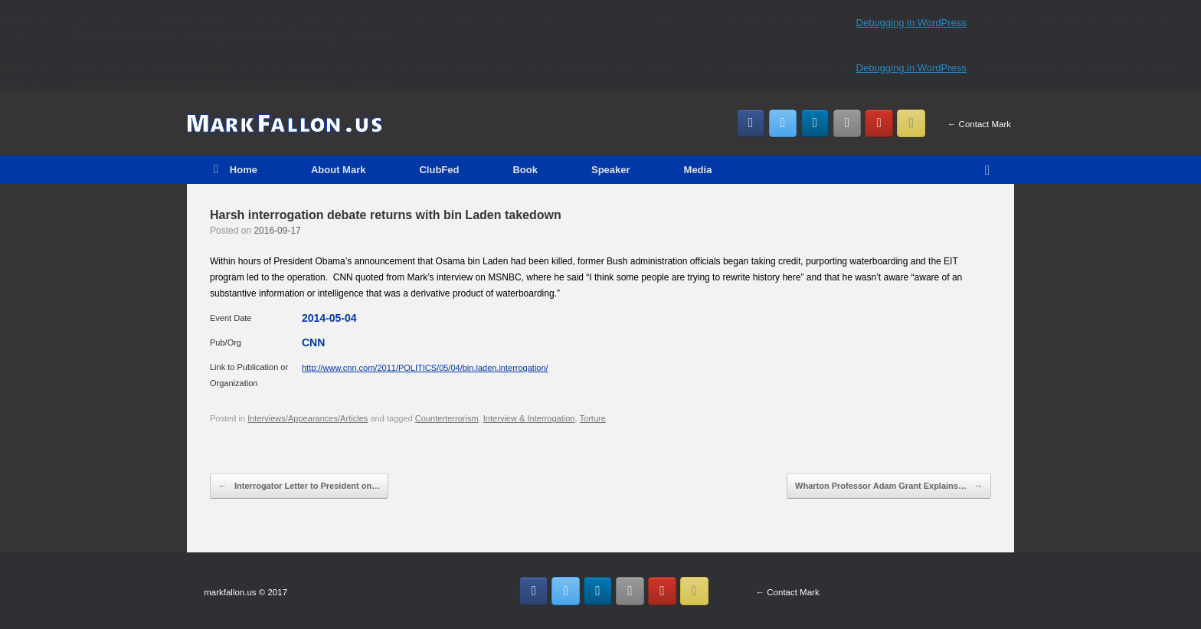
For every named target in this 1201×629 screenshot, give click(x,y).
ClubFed (439, 169)
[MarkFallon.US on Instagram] (847, 124)
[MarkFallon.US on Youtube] (879, 124)
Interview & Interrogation (529, 418)
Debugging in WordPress (911, 22)
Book (525, 169)
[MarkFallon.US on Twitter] (783, 124)
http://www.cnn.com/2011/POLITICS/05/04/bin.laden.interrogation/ (425, 367)
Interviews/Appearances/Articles (307, 418)
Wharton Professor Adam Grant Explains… (889, 486)
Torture (592, 418)
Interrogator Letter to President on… (299, 486)
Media (698, 169)
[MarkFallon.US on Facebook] (751, 124)
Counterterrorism (447, 418)
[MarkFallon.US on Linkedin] (815, 124)
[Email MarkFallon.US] (911, 124)
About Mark (338, 169)
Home (235, 169)
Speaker (610, 169)
